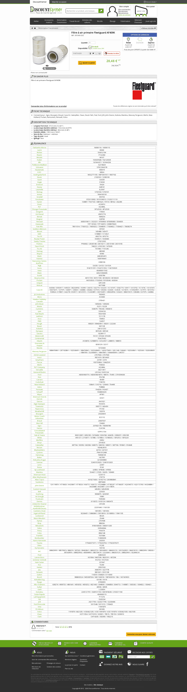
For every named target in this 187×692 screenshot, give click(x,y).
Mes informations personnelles (43, 656)
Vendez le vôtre (113, 53)
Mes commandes (124, 9)
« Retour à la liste (147, 28)
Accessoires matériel (49, 21)
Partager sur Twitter (93, 53)
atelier (70, 678)
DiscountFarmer (39, 2)
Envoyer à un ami (96, 53)
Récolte (100, 21)
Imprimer (99, 53)
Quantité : (84, 43)
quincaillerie (77, 678)
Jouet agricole (151, 21)
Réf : (73, 35)
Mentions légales (71, 659)
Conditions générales (87, 656)
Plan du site (69, 669)
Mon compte (112, 10)
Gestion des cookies (54, 667)
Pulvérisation (125, 21)
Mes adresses (123, 11)
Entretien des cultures (87, 21)
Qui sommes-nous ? (72, 656)
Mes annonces (123, 13)
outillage (86, 678)
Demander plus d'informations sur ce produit (48, 106)
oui (47, 630)
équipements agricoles (143, 674)
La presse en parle (71, 665)
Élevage (112, 21)
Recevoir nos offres (142, 652)
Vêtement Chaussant (138, 21)
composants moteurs (52, 680)
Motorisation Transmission (62, 21)
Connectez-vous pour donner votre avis (141, 634)
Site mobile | (93, 685)
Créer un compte (124, 15)
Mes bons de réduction (36, 668)
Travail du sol (74, 21)
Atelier (36, 21)
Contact (82, 665)
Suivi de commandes (39, 659)
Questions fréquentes (84, 660)
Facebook (147, 664)
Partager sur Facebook (90, 53)
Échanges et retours (54, 663)
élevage (132, 674)
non (50, 630)
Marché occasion (59, 2)
